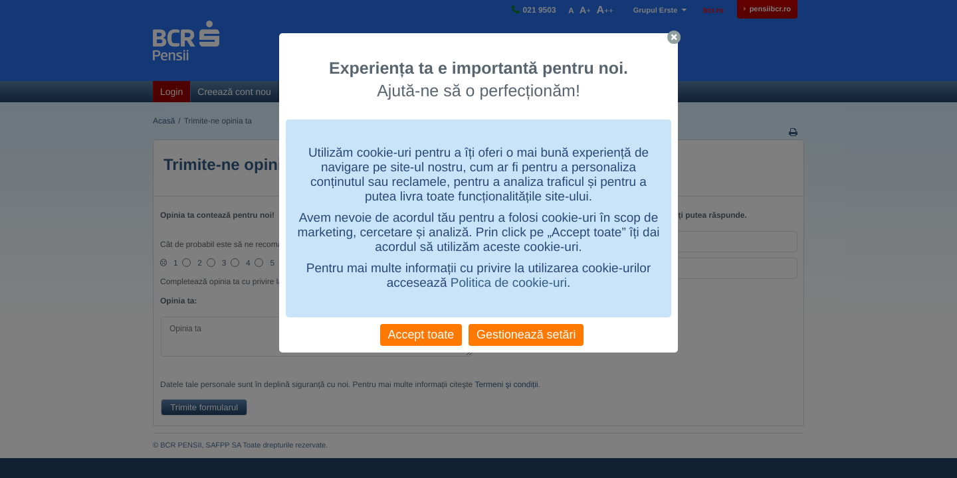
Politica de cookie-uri (509, 283)
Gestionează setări (526, 334)
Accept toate (421, 334)
